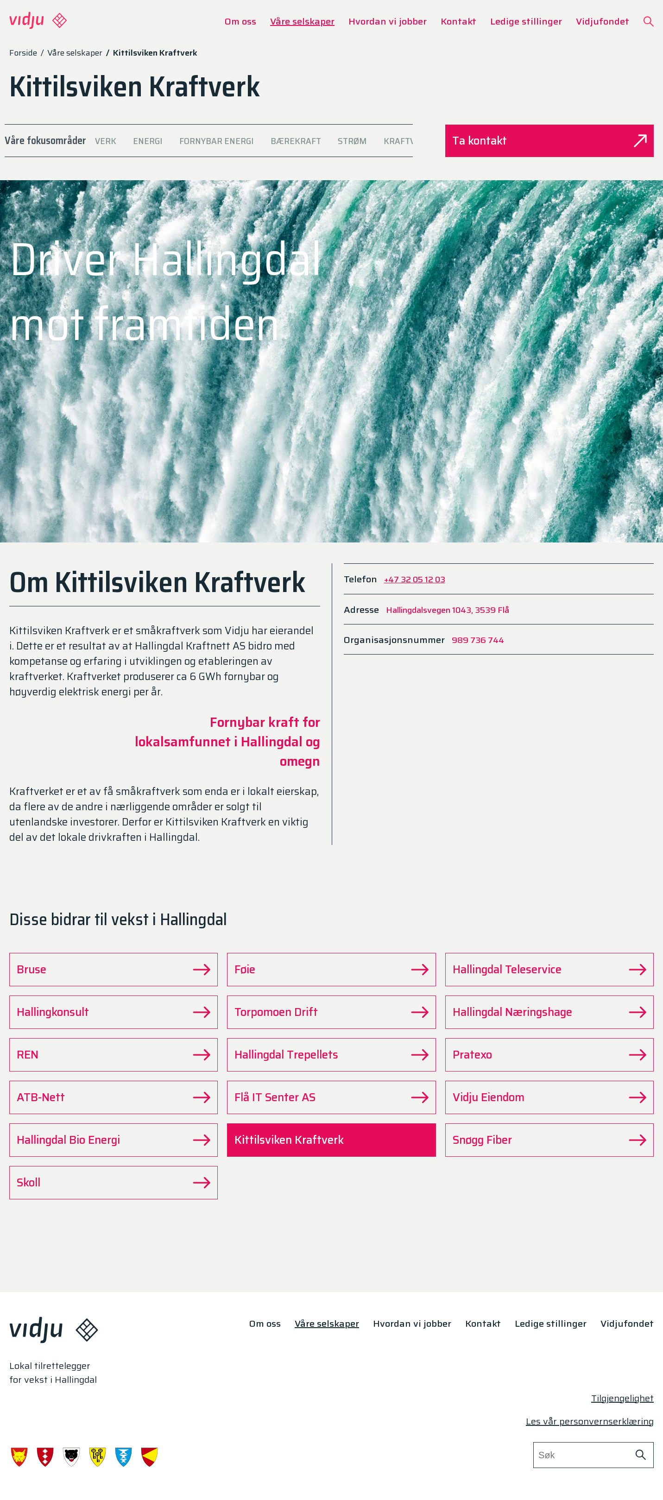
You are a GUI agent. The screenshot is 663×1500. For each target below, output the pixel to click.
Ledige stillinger (526, 21)
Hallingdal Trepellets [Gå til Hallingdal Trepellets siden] (331, 1055)
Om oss (240, 21)
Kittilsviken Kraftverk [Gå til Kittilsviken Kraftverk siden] (331, 1140)
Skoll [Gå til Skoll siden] (113, 1182)
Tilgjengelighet (622, 1398)
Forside (23, 53)
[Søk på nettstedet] (640, 1455)
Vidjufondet (602, 21)
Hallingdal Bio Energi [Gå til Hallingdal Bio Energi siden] (113, 1140)
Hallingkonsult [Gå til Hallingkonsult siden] (113, 1012)
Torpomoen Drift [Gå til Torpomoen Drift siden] (331, 1012)
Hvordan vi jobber (387, 21)
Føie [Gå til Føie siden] (331, 969)
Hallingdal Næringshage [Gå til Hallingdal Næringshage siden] (549, 1012)
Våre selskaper (302, 21)
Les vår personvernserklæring (590, 1421)
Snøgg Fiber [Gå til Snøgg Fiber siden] (549, 1140)
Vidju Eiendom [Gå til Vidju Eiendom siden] (549, 1097)
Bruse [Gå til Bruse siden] (113, 969)
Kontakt (458, 21)
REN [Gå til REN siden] (113, 1055)
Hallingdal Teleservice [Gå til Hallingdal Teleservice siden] (549, 969)
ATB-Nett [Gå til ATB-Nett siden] (113, 1097)
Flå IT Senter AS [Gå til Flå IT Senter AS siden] (331, 1097)
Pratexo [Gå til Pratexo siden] (549, 1055)
